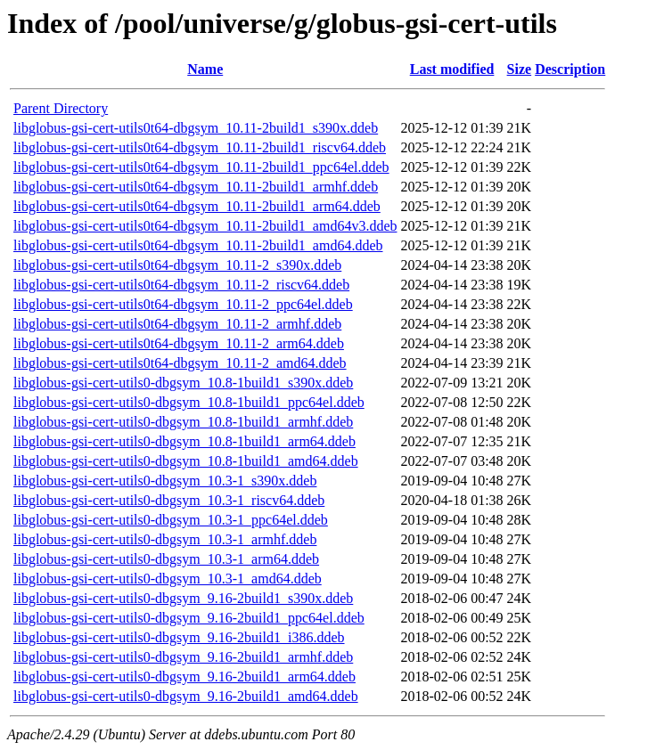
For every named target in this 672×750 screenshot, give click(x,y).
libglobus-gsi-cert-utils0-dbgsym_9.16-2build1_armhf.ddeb (183, 656)
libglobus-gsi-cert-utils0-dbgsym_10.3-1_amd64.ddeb (167, 578)
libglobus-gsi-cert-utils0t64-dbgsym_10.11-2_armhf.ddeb (177, 323)
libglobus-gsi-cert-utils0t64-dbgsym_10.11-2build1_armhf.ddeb (195, 186)
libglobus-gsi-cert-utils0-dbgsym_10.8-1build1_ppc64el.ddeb (189, 402)
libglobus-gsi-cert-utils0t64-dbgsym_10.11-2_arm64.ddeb (178, 343)
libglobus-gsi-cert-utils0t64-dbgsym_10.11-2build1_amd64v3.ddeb (205, 225)
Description (570, 69)
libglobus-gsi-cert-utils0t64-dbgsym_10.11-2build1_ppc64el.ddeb (201, 167)
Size (519, 69)
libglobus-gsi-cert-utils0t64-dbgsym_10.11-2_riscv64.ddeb (181, 284)
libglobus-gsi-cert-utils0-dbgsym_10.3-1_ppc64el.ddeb (170, 519)
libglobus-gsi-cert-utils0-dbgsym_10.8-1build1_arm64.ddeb (184, 441)
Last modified (452, 69)
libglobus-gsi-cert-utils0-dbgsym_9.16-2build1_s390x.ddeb (183, 598)
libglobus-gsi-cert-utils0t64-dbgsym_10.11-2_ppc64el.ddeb (183, 304)
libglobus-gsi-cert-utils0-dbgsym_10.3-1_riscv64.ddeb (168, 500)
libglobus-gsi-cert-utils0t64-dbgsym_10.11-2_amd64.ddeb (180, 363)
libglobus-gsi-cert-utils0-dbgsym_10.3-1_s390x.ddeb (164, 480)
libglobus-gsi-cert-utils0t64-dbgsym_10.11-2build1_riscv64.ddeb (199, 147)
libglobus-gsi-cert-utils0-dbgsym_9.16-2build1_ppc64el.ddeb (189, 617)
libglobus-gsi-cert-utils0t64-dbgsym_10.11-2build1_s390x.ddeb (195, 127)
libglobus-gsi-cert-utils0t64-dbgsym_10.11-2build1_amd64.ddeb (197, 245)
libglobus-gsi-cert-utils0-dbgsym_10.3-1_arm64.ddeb (166, 559)
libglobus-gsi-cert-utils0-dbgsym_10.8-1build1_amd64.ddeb (185, 461)
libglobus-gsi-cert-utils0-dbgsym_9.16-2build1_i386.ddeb (179, 637)
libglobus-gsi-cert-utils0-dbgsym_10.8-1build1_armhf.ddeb (183, 421)
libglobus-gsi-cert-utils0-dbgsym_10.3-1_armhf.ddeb (164, 539)
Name (205, 69)
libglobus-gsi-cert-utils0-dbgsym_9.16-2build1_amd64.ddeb (185, 696)
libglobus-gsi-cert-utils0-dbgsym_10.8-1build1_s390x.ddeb (183, 382)
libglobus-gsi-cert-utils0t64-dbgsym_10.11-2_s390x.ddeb (177, 265)
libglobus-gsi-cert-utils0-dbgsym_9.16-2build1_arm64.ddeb (184, 676)
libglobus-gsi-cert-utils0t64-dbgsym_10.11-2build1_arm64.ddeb (197, 206)
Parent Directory (60, 108)
